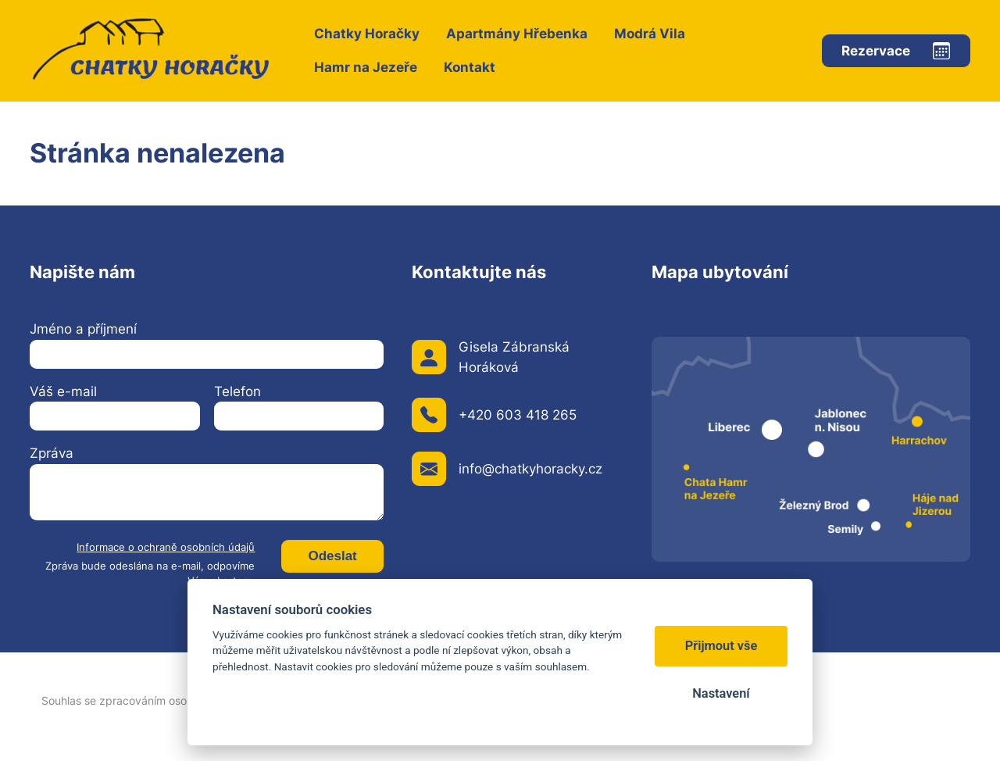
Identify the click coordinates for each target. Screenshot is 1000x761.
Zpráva (51, 453)
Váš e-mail (63, 391)
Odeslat (332, 555)
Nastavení (720, 693)
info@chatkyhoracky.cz (530, 469)
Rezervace (875, 51)
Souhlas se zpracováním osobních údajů (143, 700)
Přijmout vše (721, 645)
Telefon (237, 391)
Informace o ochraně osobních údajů (166, 547)
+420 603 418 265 (518, 415)
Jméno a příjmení (83, 329)
